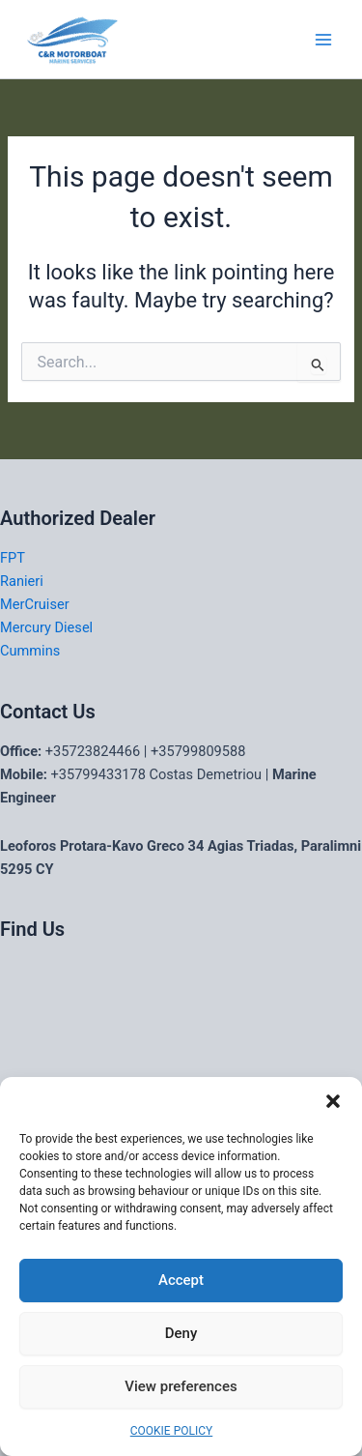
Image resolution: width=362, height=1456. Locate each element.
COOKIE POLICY (171, 1431)
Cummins (30, 650)
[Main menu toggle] (323, 38)
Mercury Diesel (46, 627)
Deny (181, 1333)
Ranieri (21, 581)
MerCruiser (35, 604)
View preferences (181, 1386)
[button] (333, 1101)
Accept (181, 1280)
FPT (12, 558)
